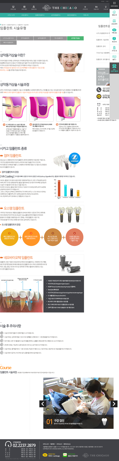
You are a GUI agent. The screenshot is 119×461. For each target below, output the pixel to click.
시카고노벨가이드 (8, 38)
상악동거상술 (75, 38)
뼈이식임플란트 (8, 42)
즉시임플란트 (59, 38)
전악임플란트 (25, 38)
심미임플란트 (42, 38)
